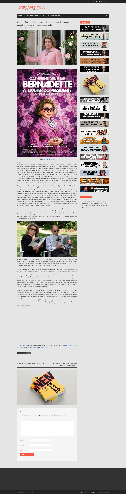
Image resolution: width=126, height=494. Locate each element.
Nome (22, 440)
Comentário (24, 419)
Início (20, 15)
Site (21, 450)
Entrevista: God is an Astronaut (97, 201)
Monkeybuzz (33, 347)
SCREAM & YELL (32, 7)
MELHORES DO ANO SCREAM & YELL (34, 15)
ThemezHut (106, 492)
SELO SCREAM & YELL (54, 15)
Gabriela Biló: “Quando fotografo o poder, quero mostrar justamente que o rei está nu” (94, 205)
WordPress (90, 492)
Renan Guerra (30, 27)
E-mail (22, 445)
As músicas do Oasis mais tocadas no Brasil (31, 363)
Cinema (28, 353)
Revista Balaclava (43, 347)
